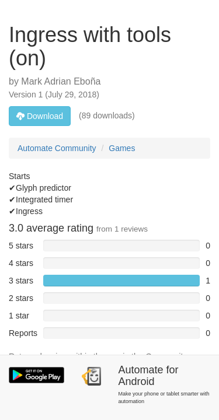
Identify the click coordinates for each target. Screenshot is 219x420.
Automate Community (57, 148)
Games (122, 148)
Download (39, 116)
